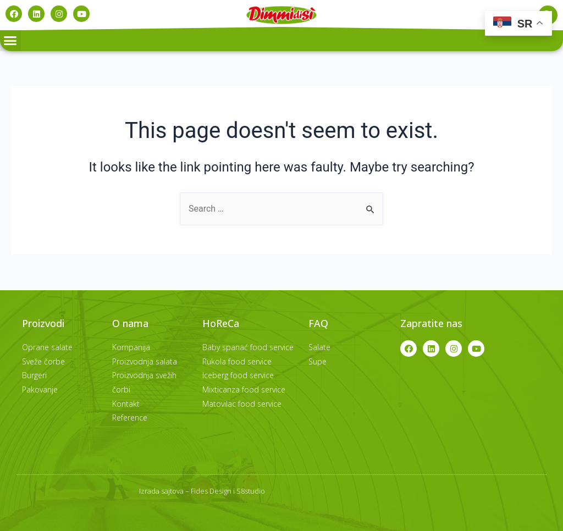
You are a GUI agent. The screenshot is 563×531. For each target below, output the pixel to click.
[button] (10, 40)
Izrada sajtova (161, 491)
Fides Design (211, 491)
